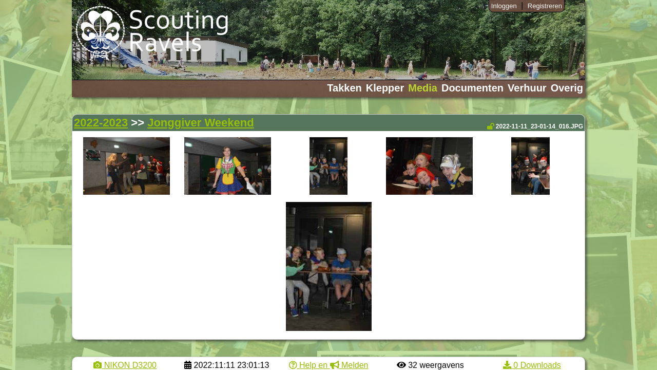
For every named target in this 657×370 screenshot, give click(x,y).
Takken (344, 88)
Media (422, 88)
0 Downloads (532, 365)
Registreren (545, 6)
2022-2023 (101, 122)
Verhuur (527, 88)
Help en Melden (329, 365)
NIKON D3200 (125, 365)
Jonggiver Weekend (200, 122)
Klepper (385, 88)
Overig (567, 88)
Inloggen (504, 6)
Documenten (472, 88)
